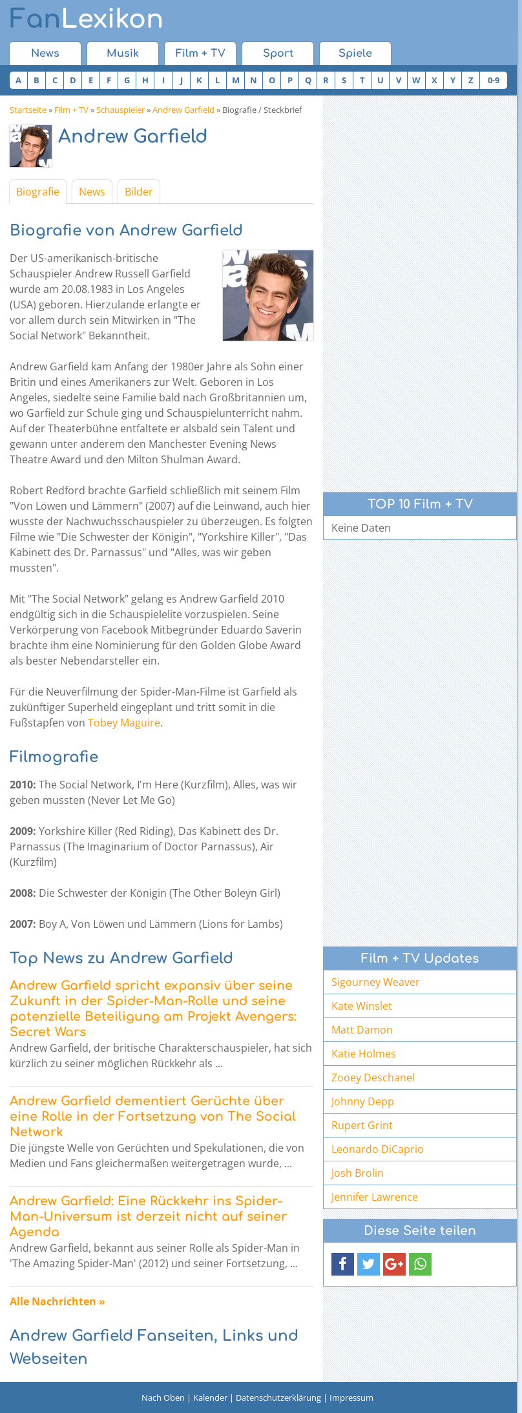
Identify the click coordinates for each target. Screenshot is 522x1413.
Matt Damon (362, 1030)
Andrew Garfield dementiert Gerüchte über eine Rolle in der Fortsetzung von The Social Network (153, 1116)
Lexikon (86, 19)
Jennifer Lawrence (374, 1197)
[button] (342, 1264)
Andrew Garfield (183, 109)
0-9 (493, 80)
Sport (278, 53)
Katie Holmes (363, 1054)
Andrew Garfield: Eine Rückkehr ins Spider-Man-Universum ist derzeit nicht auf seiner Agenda (148, 1216)
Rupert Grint (362, 1125)
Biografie (37, 192)
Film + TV (200, 53)
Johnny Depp (362, 1101)
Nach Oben (163, 1397)
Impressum (351, 1397)
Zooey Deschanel (373, 1077)
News (45, 53)
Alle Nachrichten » (57, 1301)
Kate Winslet (361, 1006)
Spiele (355, 53)
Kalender (210, 1397)
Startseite (28, 109)
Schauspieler (120, 109)
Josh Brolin (357, 1173)
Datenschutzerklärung (278, 1397)
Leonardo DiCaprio (377, 1149)
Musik (123, 53)
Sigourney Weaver (375, 982)
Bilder (139, 192)
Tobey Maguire (124, 723)
